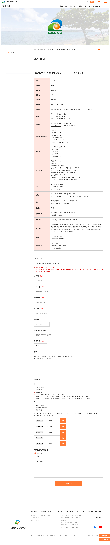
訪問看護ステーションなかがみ (69, 525)
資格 (35, 352)
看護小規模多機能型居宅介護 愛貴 (70, 518)
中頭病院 (34, 511)
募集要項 (104, 536)
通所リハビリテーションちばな (69, 527)
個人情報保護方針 (52, 536)
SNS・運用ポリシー (65, 536)
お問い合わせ (104, 539)
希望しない (38, 456)
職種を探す (73, 6)
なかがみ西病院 (88, 511)
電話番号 (37, 298)
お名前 (36, 276)
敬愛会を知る (63, 6)
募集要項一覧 (82, 6)
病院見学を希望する (41, 450)
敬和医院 (63, 520)
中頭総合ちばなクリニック (49, 511)
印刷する (102, 49)
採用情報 (6, 6)
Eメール (37, 308)
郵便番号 (37, 319)
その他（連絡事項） (41, 461)
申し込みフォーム (56, 126)
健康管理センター (45, 515)
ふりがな (37, 287)
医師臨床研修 (35, 518)
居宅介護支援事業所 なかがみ (69, 522)
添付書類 (37, 380)
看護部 (33, 515)
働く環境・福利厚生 (94, 6)
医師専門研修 (35, 520)
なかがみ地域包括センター (70, 511)
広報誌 (75, 536)
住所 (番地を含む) (40, 330)
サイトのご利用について (38, 536)
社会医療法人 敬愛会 (11, 2)
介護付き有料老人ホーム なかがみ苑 (71, 515)
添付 (63, 421)
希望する (38, 453)
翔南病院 (98, 511)
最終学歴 (37, 341)
